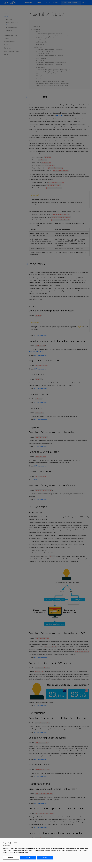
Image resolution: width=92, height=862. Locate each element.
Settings (10, 857)
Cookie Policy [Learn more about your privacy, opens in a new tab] (24, 852)
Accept (45, 857)
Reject (28, 857)
